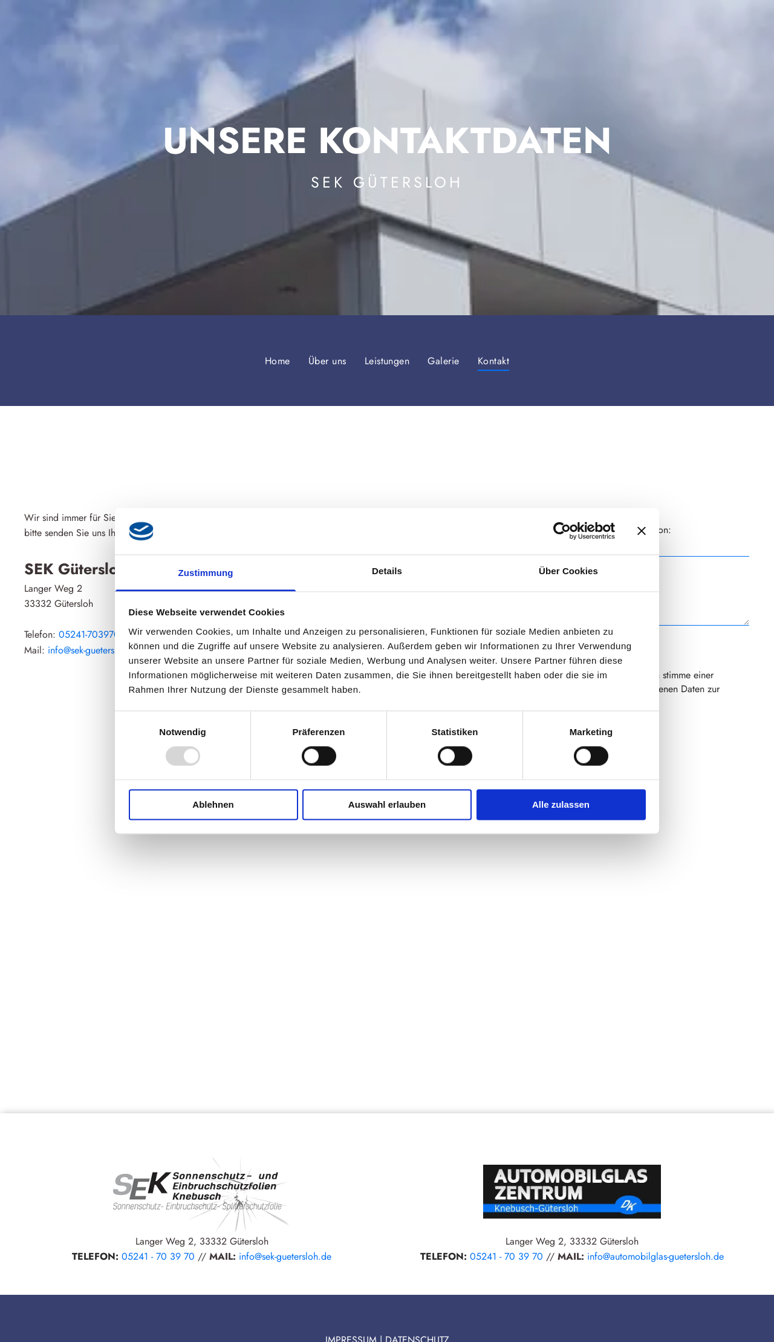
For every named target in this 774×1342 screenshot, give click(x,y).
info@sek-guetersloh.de (94, 650)
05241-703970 (89, 634)
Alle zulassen (561, 804)
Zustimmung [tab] (205, 573)
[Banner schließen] (641, 531)
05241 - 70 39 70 (158, 1256)
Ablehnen (212, 804)
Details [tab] (387, 571)
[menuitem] (277, 360)
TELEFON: (95, 1256)
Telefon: (655, 530)
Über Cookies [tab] (568, 571)
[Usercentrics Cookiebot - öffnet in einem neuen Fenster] (562, 531)
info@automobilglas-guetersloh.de (655, 1256)
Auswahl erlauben (387, 804)
